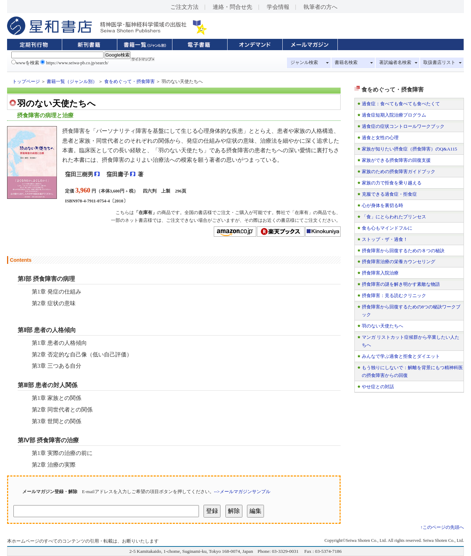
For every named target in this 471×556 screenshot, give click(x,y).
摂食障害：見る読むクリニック (394, 295)
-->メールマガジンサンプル (242, 491)
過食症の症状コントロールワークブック (403, 126)
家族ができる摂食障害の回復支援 (396, 160)
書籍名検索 (346, 62)
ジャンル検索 (304, 62)
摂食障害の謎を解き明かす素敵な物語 (401, 284)
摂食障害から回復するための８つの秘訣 (403, 250)
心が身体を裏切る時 (382, 205)
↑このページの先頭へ (442, 527)
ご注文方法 (184, 7)
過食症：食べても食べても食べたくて (401, 103)
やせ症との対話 (378, 386)
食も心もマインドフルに (387, 228)
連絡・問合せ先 (232, 7)
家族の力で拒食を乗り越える (392, 182)
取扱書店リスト (439, 62)
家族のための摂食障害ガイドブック (398, 171)
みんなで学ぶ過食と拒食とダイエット (401, 356)
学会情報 (278, 7)
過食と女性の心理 (380, 137)
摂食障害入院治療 (380, 273)
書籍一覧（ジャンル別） (72, 81)
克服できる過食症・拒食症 (389, 194)
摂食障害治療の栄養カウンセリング (398, 261)
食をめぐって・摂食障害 (129, 81)
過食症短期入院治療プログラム (394, 115)
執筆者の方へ (320, 7)
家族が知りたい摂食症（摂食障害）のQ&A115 (409, 149)
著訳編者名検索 (395, 62)
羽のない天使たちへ (382, 326)
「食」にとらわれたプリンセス (394, 216)
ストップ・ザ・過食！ (385, 239)
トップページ (26, 81)
